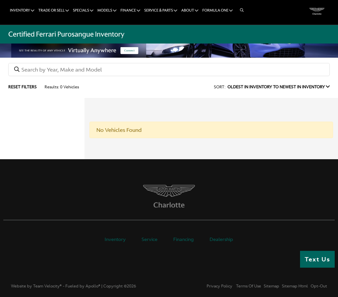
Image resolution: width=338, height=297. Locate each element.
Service (149, 239)
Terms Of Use (248, 286)
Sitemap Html (295, 286)
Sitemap (271, 286)
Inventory (115, 239)
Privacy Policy (219, 286)
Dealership (221, 239)
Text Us (317, 259)
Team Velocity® (47, 286)
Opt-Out (319, 286)
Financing (183, 239)
